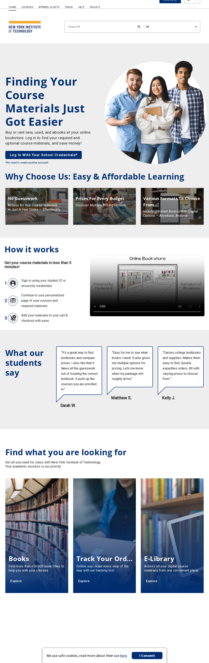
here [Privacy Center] (123, 655)
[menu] (192, 7)
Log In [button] (170, 7)
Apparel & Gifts (49, 7)
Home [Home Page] (12, 7)
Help (81, 7)
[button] (192, 7)
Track (69, 7)
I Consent (147, 655)
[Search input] (132, 27)
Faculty (95, 7)
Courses (27, 7)
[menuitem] (14, 5)
